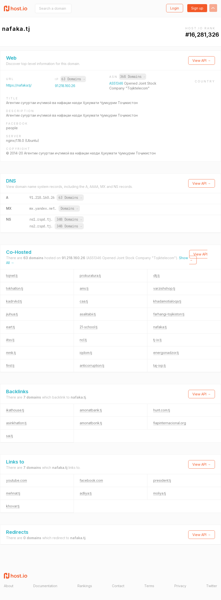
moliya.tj (159, 493)
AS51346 (116, 83)
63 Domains (73, 79)
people (12, 128)
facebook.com (91, 480)
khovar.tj (12, 506)
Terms (149, 586)
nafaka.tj (160, 327)
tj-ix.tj (157, 340)
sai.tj (9, 436)
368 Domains (132, 76)
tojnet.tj (11, 275)
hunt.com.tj (161, 410)
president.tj (162, 480)
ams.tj (84, 288)
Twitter (211, 586)
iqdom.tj (86, 353)
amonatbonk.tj (91, 423)
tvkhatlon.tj (14, 288)
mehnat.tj (13, 493)
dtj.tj (156, 275)
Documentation (45, 586)
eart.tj (10, 327)
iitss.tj (10, 340)
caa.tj (84, 301)
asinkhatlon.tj (16, 423)
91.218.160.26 (65, 86)
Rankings (84, 586)
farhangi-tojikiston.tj (168, 314)
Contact (118, 586)
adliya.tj (86, 493)
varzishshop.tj (164, 288)
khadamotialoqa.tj (167, 301)
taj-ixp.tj (159, 365)
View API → (201, 60)
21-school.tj (88, 327)
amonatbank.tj (91, 410)
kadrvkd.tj (14, 301)
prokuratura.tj (90, 275)
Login (174, 8)
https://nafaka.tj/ (19, 85)
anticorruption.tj (92, 365)
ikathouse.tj (15, 410)
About (8, 586)
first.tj (10, 365)
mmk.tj (11, 353)
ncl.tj (83, 340)
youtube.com (16, 480)
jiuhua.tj (12, 314)
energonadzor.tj (166, 353)
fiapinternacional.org (169, 423)
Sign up (197, 8)
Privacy (180, 586)
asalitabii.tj (88, 314)
